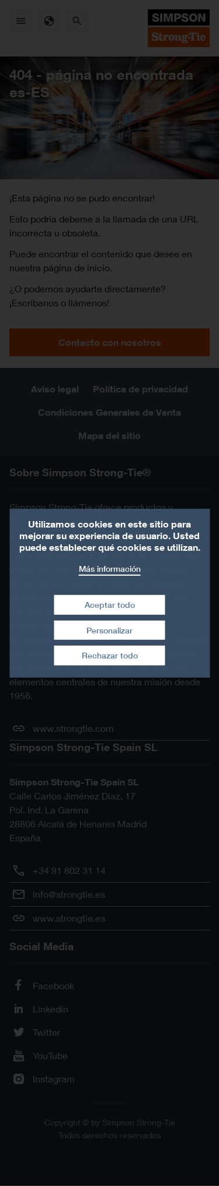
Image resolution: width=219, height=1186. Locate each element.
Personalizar (109, 630)
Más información (110, 568)
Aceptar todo (110, 605)
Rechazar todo (110, 655)
